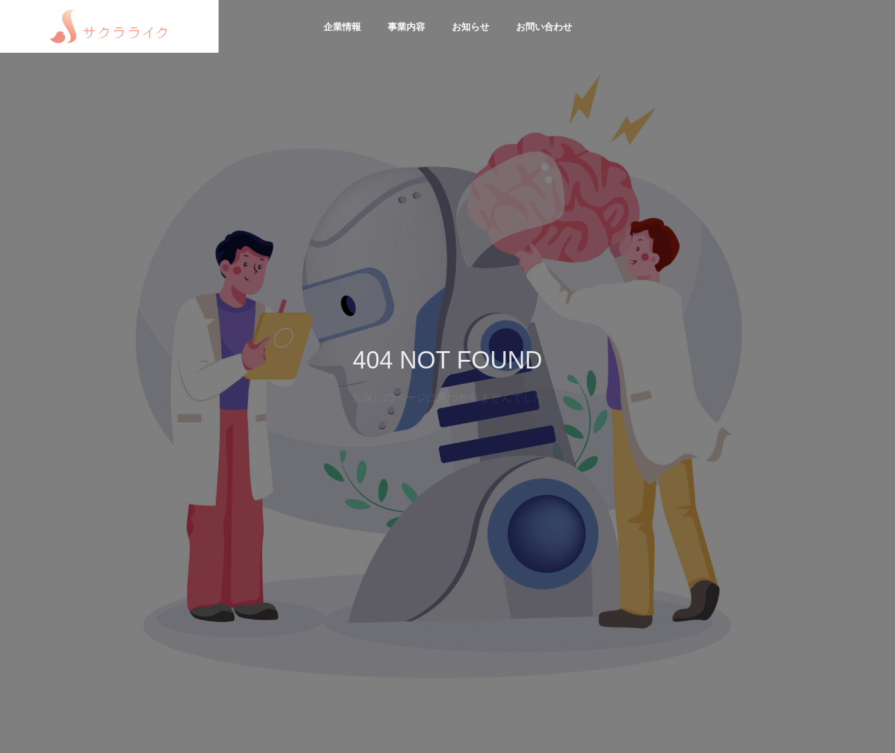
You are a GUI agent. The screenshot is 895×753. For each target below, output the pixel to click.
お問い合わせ (544, 26)
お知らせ (470, 26)
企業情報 (342, 26)
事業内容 (406, 26)
